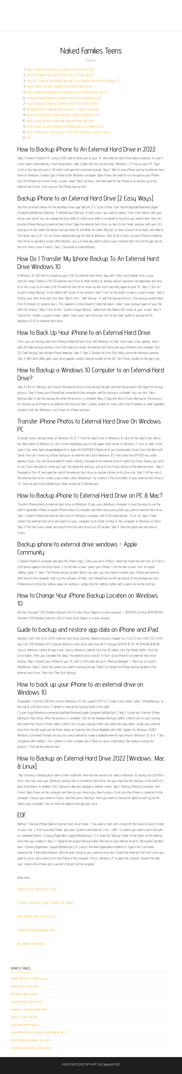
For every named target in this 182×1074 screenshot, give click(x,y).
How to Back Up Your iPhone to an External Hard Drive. (59, 86)
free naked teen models (25, 1025)
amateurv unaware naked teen (29, 1009)
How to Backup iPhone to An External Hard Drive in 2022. (60, 69)
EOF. (28, 138)
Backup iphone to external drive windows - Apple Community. (63, 109)
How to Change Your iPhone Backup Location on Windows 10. (62, 115)
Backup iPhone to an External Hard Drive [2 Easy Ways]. (60, 75)
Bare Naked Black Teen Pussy (36, 916)
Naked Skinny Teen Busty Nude (36, 889)
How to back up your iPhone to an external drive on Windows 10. (65, 126)
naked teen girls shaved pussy (29, 978)
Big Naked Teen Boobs (31, 943)
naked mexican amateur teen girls (31, 1040)
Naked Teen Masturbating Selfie (36, 930)
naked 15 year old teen (24, 1017)
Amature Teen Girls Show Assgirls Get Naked (45, 902)
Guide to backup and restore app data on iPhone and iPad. (60, 121)
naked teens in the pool (24, 986)
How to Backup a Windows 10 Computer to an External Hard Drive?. (67, 92)
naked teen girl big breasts (27, 1001)
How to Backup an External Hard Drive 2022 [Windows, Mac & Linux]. (68, 132)
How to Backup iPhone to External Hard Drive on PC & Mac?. (62, 103)
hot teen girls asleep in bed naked (31, 1048)
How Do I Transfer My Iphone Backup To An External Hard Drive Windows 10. (73, 81)
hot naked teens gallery (25, 994)
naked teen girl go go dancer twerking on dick (38, 1032)
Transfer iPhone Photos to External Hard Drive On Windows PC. (64, 98)
